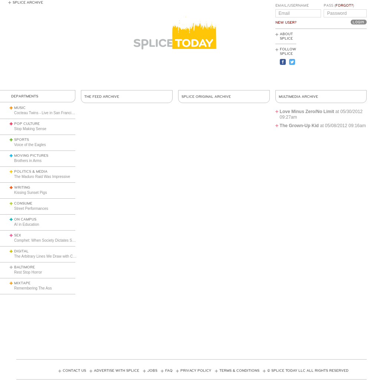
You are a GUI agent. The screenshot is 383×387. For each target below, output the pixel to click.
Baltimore (24, 267)
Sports (21, 140)
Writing (22, 187)
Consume (23, 203)
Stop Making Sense (30, 129)
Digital (21, 251)
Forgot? (344, 5)
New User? (286, 22)
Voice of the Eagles (30, 145)
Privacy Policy (195, 370)
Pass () (339, 5)
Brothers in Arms (28, 161)
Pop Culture (27, 124)
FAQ (169, 370)
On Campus (25, 219)
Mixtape (22, 283)
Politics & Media (31, 171)
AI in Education (26, 224)
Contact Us (74, 370)
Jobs (152, 370)
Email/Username (292, 5)
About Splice (286, 36)
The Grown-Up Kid (299, 125)
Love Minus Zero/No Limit (307, 111)
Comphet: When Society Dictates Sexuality (49, 240)
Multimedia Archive (298, 97)
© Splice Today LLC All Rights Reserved (307, 370)
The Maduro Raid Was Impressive (42, 177)
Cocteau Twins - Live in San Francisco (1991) (51, 113)
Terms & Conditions (239, 370)
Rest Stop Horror (28, 272)
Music (20, 108)
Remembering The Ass (33, 288)
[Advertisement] (333, 59)
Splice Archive (28, 2)
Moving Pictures (31, 155)
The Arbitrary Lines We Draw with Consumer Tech (55, 256)
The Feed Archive (101, 97)
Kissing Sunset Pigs (30, 193)
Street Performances (31, 208)
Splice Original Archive (206, 97)
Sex (17, 235)
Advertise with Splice (116, 370)
